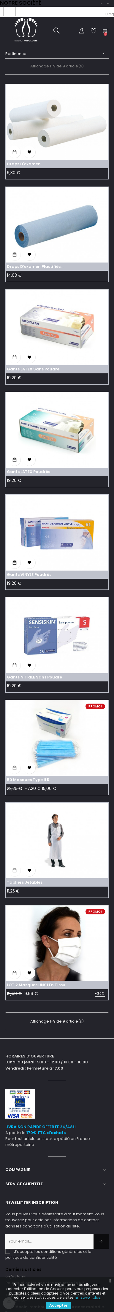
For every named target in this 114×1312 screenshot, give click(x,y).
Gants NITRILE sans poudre (34, 677)
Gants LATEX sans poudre (33, 369)
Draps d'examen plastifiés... (35, 266)
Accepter (58, 1305)
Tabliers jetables (24, 882)
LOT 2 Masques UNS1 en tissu (36, 985)
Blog (109, 14)
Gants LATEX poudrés (28, 471)
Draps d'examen (24, 164)
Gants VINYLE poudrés (29, 574)
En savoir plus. (88, 1297)
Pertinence (57, 53)
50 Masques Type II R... (29, 780)
